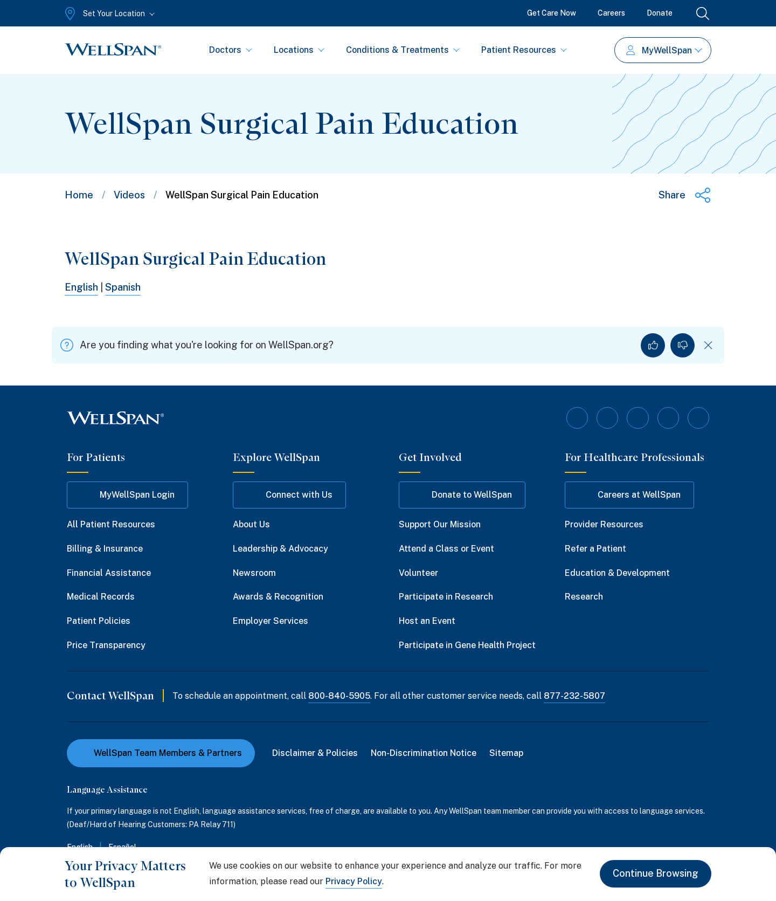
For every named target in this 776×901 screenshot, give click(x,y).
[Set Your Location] (109, 13)
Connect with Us (289, 495)
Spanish (123, 287)
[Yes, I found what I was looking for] (653, 345)
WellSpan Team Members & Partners (161, 752)
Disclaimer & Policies (315, 752)
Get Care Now (551, 13)
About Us (251, 524)
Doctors (230, 50)
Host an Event (427, 621)
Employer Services (270, 621)
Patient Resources (524, 50)
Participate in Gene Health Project (467, 645)
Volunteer (418, 572)
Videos (129, 195)
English (81, 287)
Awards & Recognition (278, 597)
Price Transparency (106, 645)
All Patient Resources (111, 524)
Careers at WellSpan (629, 495)
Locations (299, 50)
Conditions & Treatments (403, 50)
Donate (660, 13)
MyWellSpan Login (127, 495)
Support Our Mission (440, 524)
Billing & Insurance (105, 549)
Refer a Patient (595, 549)
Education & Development (617, 572)
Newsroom (254, 572)
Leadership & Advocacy (280, 549)
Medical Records (101, 597)
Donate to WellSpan (462, 495)
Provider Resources (604, 524)
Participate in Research (446, 597)
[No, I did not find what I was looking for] (682, 345)
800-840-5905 (339, 696)
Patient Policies (98, 621)
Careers (611, 13)
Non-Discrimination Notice (423, 752)
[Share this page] (685, 195)
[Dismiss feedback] (708, 345)
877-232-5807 (574, 696)
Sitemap (506, 752)
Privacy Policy (353, 881)
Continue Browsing (655, 873)
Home (79, 195)
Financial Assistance (109, 572)
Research (584, 597)
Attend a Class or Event (446, 549)
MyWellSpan (664, 50)
